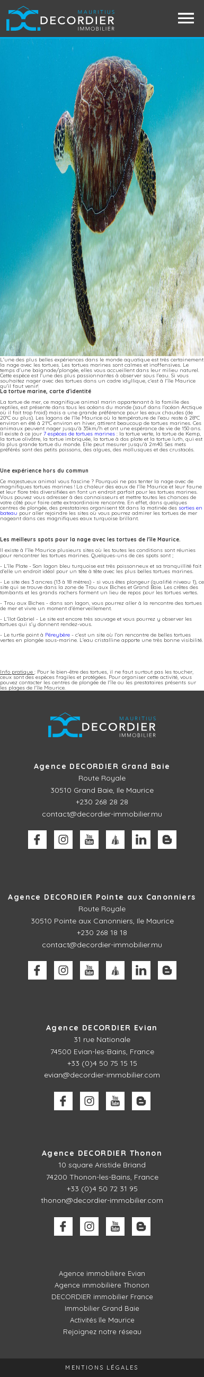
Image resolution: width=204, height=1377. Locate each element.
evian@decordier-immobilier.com (102, 1075)
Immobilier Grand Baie (102, 1308)
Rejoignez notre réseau (102, 1331)
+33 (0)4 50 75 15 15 (102, 1063)
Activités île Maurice (102, 1320)
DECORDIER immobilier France (102, 1296)
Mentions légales (101, 1367)
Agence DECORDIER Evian (102, 1027)
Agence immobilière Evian (102, 1273)
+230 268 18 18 (102, 932)
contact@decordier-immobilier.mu (102, 814)
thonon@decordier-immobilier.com (102, 1200)
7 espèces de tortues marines (79, 433)
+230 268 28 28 (102, 802)
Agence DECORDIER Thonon (102, 1153)
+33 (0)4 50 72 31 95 (102, 1188)
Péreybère (57, 634)
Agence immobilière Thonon (102, 1285)
